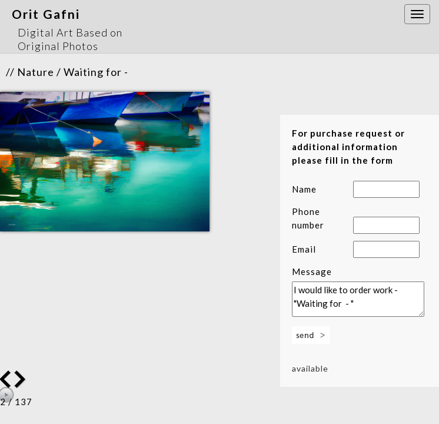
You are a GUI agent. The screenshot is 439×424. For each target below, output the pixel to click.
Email (304, 249)
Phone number (308, 218)
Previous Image (21, 379)
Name (304, 189)
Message (312, 271)
